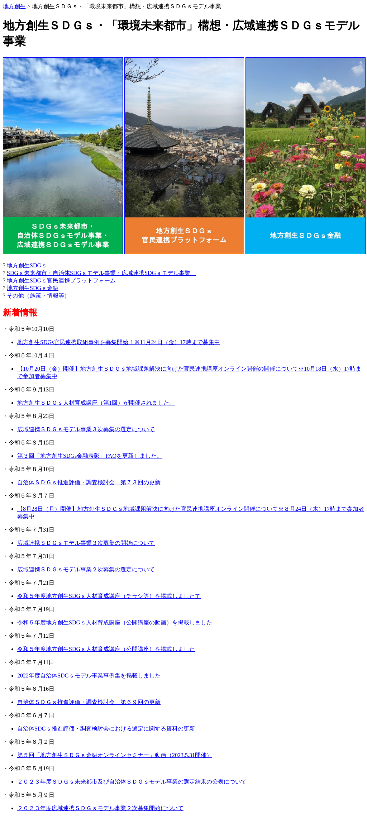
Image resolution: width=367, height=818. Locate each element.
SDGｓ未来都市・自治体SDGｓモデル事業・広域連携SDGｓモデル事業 (101, 273)
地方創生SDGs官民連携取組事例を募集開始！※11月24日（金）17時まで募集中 (118, 342)
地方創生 (14, 6)
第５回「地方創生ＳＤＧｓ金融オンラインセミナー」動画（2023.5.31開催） (114, 755)
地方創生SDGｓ (27, 265)
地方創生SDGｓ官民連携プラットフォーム (61, 280)
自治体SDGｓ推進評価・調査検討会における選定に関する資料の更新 (106, 729)
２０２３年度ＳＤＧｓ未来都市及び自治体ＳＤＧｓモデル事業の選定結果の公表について (132, 782)
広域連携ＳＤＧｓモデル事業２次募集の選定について (86, 569)
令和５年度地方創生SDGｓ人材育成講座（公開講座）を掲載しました (106, 649)
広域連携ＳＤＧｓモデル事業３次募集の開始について (86, 543)
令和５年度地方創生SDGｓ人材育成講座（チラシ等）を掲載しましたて (109, 596)
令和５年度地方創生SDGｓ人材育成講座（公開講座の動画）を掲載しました (114, 622)
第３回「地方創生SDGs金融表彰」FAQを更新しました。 (89, 456)
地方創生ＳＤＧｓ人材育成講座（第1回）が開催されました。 (96, 403)
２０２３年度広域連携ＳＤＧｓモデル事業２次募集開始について (100, 808)
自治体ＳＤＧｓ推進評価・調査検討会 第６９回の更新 (89, 702)
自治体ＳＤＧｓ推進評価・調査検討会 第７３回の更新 (89, 482)
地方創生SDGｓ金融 (32, 288)
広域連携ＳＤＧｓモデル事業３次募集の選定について (86, 429)
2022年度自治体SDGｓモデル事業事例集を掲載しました (89, 675)
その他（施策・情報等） (38, 296)
